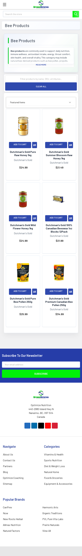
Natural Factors (11, 530)
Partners (7, 466)
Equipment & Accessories (58, 483)
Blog (5, 471)
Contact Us (9, 460)
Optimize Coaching (13, 477)
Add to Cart (20, 144)
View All (46, 530)
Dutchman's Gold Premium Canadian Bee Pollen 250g (59, 301)
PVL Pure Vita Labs (52, 519)
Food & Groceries (53, 477)
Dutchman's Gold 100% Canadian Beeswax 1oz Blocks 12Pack (59, 228)
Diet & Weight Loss (54, 466)
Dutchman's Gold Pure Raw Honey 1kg (23, 153)
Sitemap (7, 483)
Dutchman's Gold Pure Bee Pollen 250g (23, 300)
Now (5, 513)
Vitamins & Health (53, 454)
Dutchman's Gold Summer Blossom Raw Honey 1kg (59, 155)
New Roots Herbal (13, 519)
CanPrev (7, 507)
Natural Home (51, 471)
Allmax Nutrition (12, 524)
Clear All (41, 86)
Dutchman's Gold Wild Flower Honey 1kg (23, 226)
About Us (8, 454)
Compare (34, 145)
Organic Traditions (52, 513)
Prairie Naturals (50, 524)
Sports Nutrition (53, 460)
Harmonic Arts (50, 507)
